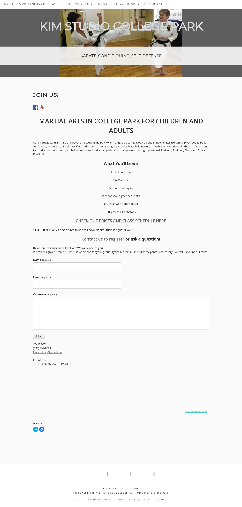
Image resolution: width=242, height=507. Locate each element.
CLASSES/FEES (59, 4)
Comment (45, 294)
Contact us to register (103, 239)
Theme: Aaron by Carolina (146, 499)
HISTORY (117, 4)
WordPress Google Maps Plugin (196, 412)
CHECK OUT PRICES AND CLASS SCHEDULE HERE (121, 220)
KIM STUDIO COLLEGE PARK (24, 4)
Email (42, 277)
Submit (39, 336)
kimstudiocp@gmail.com (47, 352)
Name (42, 260)
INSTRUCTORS (84, 4)
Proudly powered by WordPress (101, 499)
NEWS (102, 4)
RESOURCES (136, 4)
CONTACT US (158, 4)
